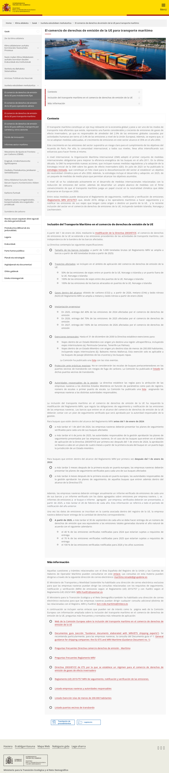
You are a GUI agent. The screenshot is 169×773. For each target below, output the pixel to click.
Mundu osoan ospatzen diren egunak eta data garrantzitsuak (21, 220)
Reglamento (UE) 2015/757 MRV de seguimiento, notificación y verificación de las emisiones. (102, 679)
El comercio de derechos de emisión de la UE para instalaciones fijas (20, 94)
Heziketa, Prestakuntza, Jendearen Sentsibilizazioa (20, 171)
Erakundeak (9, 244)
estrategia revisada (57, 169)
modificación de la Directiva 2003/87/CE (115, 232)
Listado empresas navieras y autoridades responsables (83, 688)
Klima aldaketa (21, 23)
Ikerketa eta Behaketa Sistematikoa (14, 69)
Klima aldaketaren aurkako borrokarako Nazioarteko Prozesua (16, 48)
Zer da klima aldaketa (14, 38)
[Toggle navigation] (162, 7)
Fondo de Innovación (14, 137)
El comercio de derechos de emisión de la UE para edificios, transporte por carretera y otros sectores (21, 126)
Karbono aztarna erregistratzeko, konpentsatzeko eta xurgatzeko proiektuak (19, 202)
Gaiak (34, 23)
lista (94, 360)
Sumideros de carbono (14, 211)
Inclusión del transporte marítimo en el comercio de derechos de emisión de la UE (90, 97)
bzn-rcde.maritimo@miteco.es (112, 603)
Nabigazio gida (60, 746)
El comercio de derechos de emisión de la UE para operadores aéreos (20, 104)
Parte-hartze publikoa (14, 250)
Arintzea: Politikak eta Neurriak (18, 78)
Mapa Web (44, 746)
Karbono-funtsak (12, 192)
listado (156, 368)
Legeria (7, 237)
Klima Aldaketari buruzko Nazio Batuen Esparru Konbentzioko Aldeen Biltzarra (21, 182)
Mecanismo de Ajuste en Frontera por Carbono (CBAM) (19, 153)
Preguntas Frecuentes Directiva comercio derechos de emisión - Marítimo (92, 648)
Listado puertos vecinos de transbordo (74, 707)
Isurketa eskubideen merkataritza (56, 23)
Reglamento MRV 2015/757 (62, 199)
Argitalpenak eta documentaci (18, 264)
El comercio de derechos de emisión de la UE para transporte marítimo (107, 23)
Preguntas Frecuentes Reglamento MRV (75, 657)
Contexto (52, 91)
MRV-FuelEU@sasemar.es (90, 592)
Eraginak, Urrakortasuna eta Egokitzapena (17, 162)
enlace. (117, 573)
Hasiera (8, 746)
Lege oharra (79, 746)
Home (9, 23)
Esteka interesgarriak (14, 278)
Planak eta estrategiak (14, 257)
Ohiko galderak (11, 271)
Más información (56, 103)
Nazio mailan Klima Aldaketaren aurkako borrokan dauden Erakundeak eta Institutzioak (18, 59)
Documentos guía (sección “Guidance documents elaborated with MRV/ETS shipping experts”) (107, 633)
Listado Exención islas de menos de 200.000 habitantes (83, 698)
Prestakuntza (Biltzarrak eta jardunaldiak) (17, 229)
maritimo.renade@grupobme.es (130, 577)
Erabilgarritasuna (25, 746)
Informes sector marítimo (16, 144)
